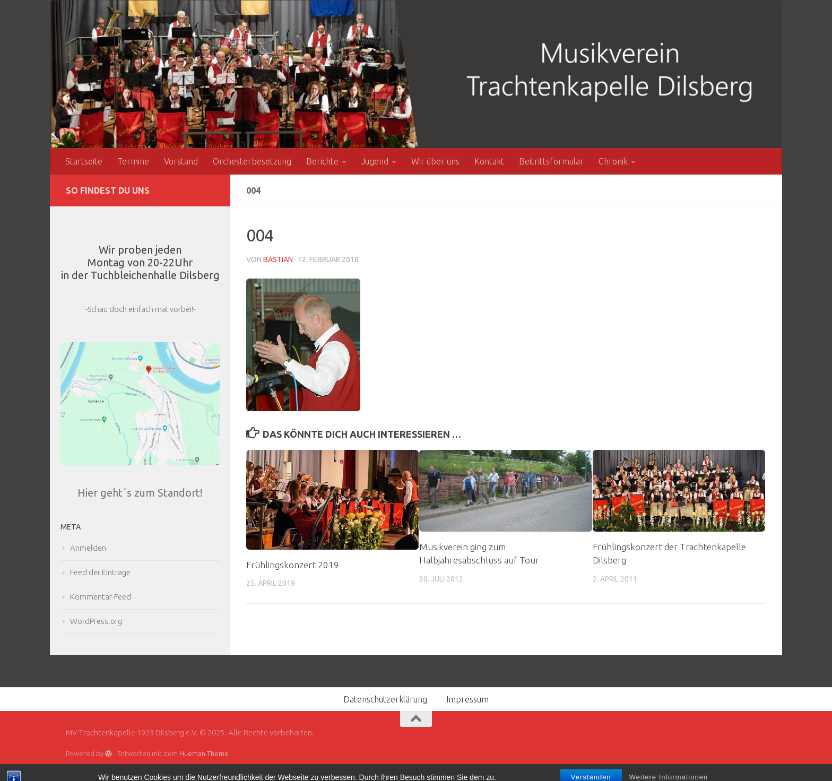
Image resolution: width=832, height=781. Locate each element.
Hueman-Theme (204, 753)
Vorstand (181, 161)
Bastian (278, 259)
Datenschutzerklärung (385, 699)
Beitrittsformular (551, 161)
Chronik (613, 161)
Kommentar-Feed (100, 596)
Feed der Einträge (100, 572)
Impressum (467, 699)
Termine (133, 161)
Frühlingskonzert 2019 (292, 565)
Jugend (374, 161)
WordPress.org (96, 621)
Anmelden (88, 547)
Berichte (322, 161)
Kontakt (489, 161)
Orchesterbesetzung (252, 161)
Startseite (83, 161)
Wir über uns (435, 161)
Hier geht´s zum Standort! (140, 493)
